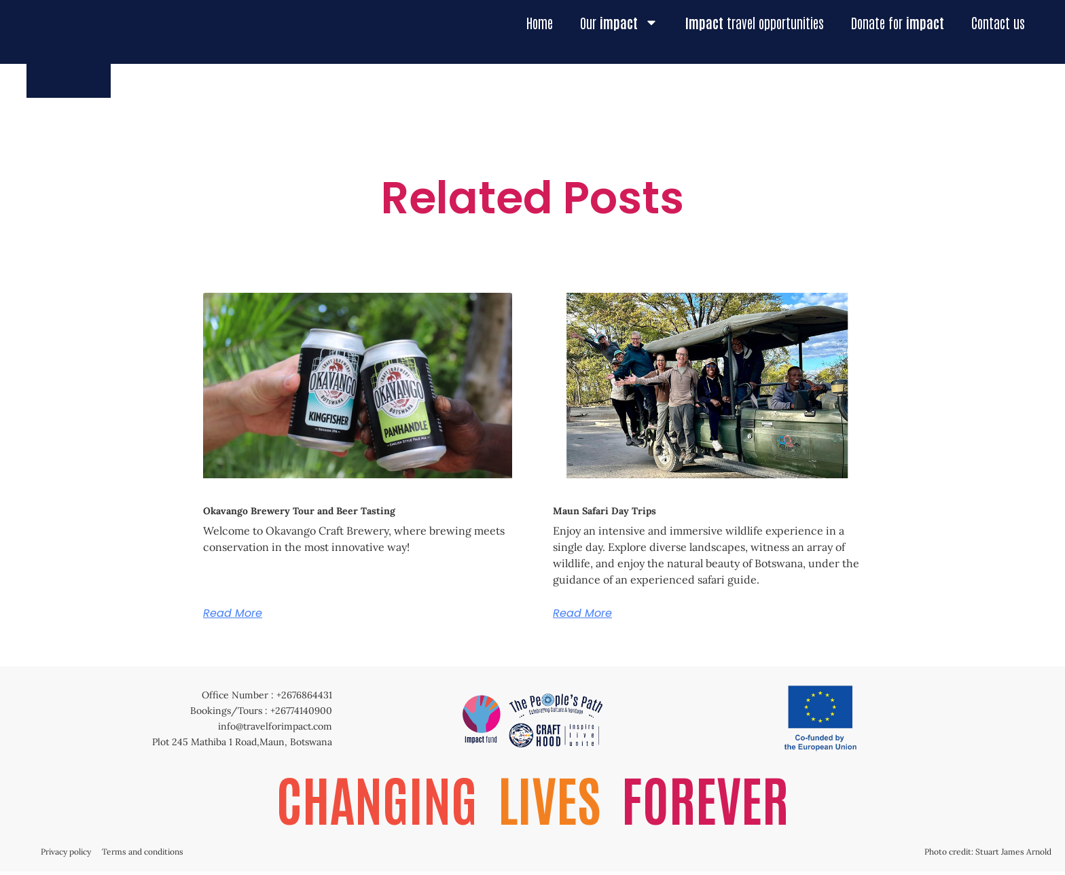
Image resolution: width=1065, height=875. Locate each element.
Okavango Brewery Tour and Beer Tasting (299, 511)
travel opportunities (754, 22)
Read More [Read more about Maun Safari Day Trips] (582, 613)
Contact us (998, 22)
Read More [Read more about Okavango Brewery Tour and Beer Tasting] (232, 613)
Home (539, 22)
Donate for (897, 22)
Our (619, 22)
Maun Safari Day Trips (604, 511)
